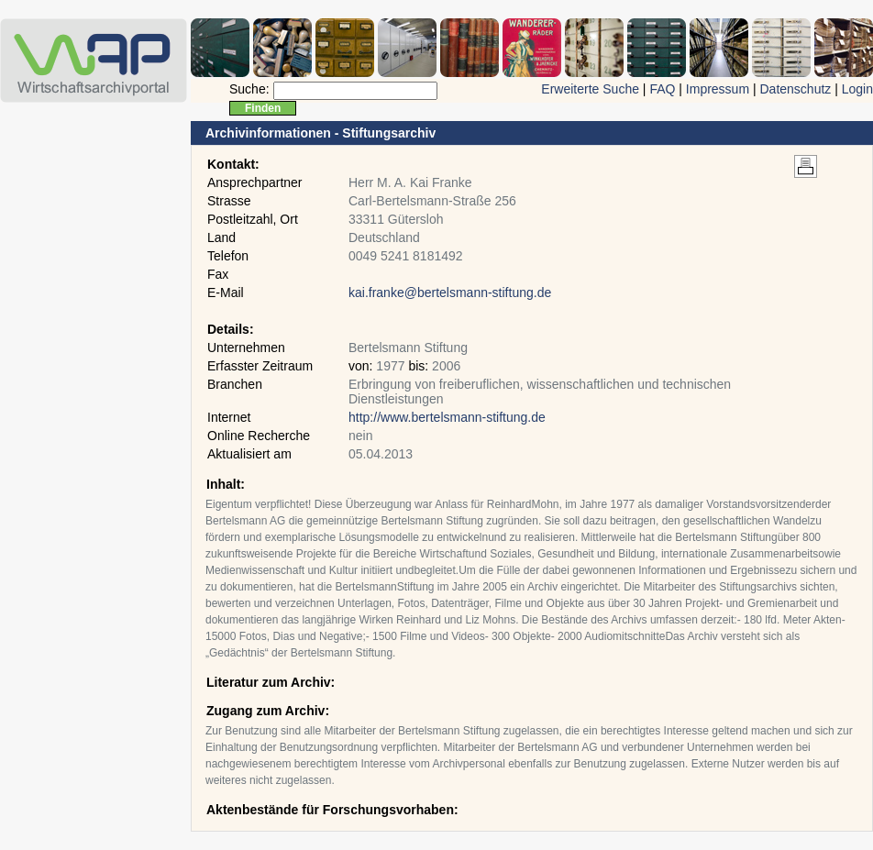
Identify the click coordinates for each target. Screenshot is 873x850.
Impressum (717, 89)
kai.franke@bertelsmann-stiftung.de (449, 292)
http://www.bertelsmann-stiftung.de (447, 417)
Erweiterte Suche (590, 89)
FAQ (662, 89)
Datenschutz (795, 89)
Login (857, 89)
